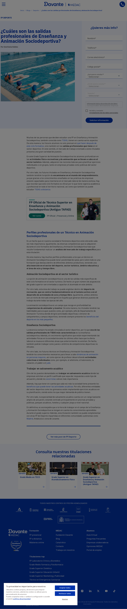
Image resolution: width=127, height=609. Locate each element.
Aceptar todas (64, 588)
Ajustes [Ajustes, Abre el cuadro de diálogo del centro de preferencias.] (65, 599)
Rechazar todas (65, 593)
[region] (40, 594)
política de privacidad (22, 599)
